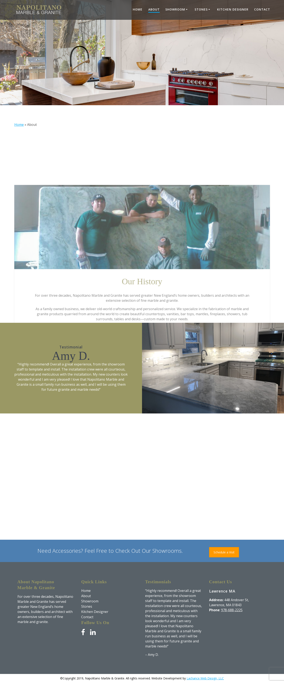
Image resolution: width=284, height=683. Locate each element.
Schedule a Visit (224, 552)
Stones (201, 9)
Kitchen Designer (232, 9)
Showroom (175, 9)
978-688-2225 (232, 610)
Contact (262, 9)
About (154, 9)
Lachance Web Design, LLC (205, 678)
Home (137, 9)
